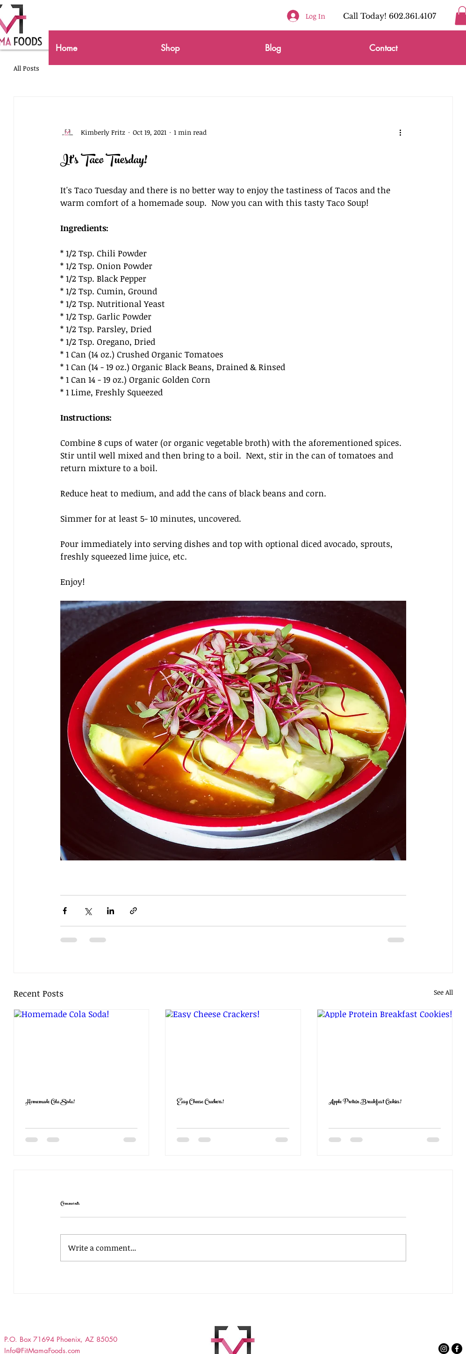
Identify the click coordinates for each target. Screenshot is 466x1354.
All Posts (26, 68)
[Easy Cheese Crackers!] (233, 1047)
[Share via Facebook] (64, 910)
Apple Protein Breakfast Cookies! (365, 1102)
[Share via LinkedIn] (110, 910)
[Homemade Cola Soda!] (81, 1047)
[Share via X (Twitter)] (87, 910)
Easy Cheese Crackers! (200, 1102)
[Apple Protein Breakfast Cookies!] (384, 1047)
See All (443, 992)
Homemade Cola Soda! (50, 1102)
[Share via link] (133, 910)
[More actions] (400, 132)
